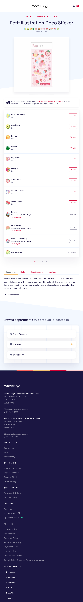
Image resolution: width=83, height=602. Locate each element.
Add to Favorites (41, 262)
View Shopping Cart (13, 468)
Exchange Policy (11, 538)
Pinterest (11, 582)
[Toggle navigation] (5, 6)
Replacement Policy (12, 542)
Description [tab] (11, 272)
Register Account (11, 472)
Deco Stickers (20, 334)
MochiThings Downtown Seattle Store (49, 101)
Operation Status (13, 517)
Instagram (11, 577)
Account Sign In (11, 477)
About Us (8, 509)
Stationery (18, 354)
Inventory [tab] (52, 272)
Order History (10, 481)
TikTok (10, 598)
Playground (16, 168)
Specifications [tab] (37, 272)
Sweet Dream (17, 190)
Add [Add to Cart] (73, 115)
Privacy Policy (10, 551)
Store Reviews (12, 513)
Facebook (11, 572)
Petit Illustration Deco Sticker (41, 23)
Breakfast (15, 125)
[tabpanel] (41, 286)
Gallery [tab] (23, 272)
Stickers (17, 344)
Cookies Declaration (13, 555)
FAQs (6, 452)
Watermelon (16, 201)
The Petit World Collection (41, 16)
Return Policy (9, 533)
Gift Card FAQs (10, 497)
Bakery (14, 212)
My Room (15, 157)
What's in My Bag (19, 238)
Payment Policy (11, 547)
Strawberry (16, 179)
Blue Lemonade (18, 114)
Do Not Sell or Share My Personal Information (24, 560)
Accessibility (9, 456)
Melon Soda (16, 252)
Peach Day (16, 225)
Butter (14, 136)
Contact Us (9, 448)
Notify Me (16, 217)
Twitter (10, 588)
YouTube (11, 593)
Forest (14, 146)
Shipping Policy (10, 529)
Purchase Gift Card (12, 493)
